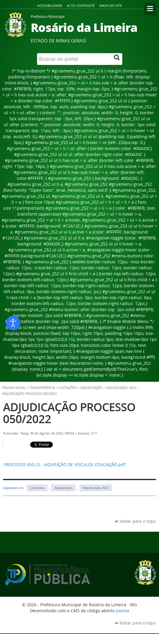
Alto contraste (81, 5)
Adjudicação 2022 (121, 388)
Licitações (37, 488)
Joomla (122, 610)
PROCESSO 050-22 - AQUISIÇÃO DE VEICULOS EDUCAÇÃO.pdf (64, 464)
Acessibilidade (49, 5)
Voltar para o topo (135, 521)
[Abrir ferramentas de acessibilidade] (13, 323)
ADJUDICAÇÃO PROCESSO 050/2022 (69, 412)
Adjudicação (63, 488)
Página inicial (14, 388)
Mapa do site (110, 5)
